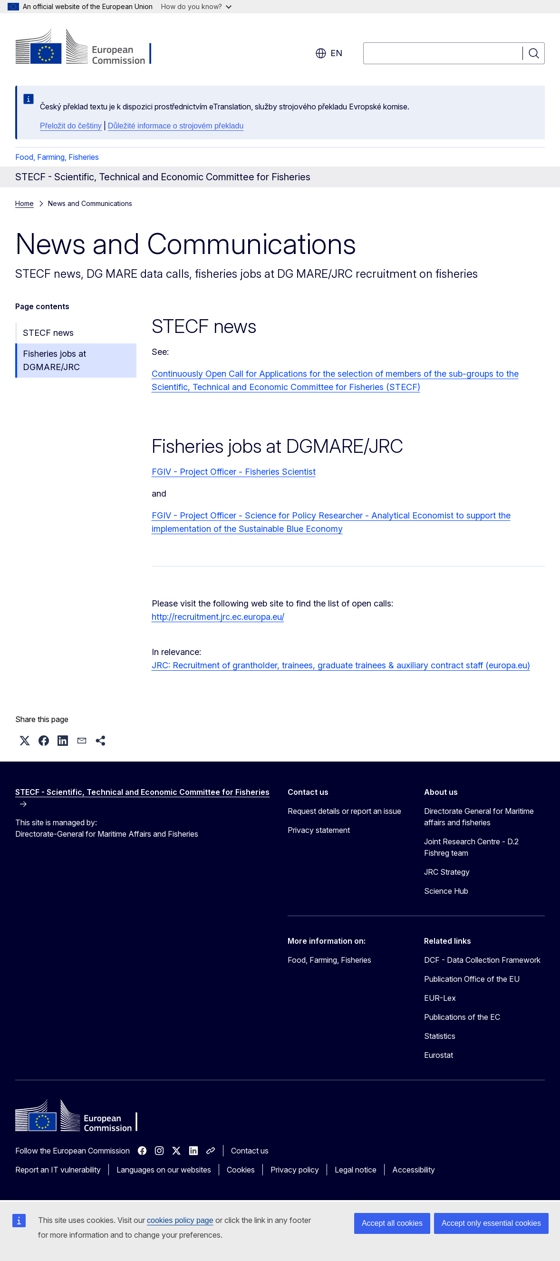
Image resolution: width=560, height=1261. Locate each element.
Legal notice (356, 1169)
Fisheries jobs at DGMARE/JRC (54, 360)
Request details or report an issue (344, 811)
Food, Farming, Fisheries (57, 157)
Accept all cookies (392, 1223)
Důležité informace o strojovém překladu (175, 126)
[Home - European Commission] (92, 48)
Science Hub (446, 891)
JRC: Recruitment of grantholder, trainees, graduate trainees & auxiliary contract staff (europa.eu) (341, 665)
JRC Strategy (447, 872)
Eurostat (438, 1055)
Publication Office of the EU (472, 979)
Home (24, 203)
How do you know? (196, 6)
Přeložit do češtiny (71, 126)
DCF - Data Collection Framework (482, 960)
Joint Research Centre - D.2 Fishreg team (471, 847)
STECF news (48, 333)
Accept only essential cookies (491, 1223)
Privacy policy (294, 1169)
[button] (24, 740)
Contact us (250, 1150)
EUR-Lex (440, 998)
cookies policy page (180, 1220)
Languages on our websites (163, 1169)
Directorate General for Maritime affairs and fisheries (479, 816)
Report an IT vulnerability (58, 1169)
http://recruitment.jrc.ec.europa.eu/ (218, 617)
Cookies (241, 1169)
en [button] (328, 53)
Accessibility (413, 1169)
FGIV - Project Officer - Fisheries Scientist (234, 472)
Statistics (439, 1036)
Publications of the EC (462, 1017)
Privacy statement (319, 830)
